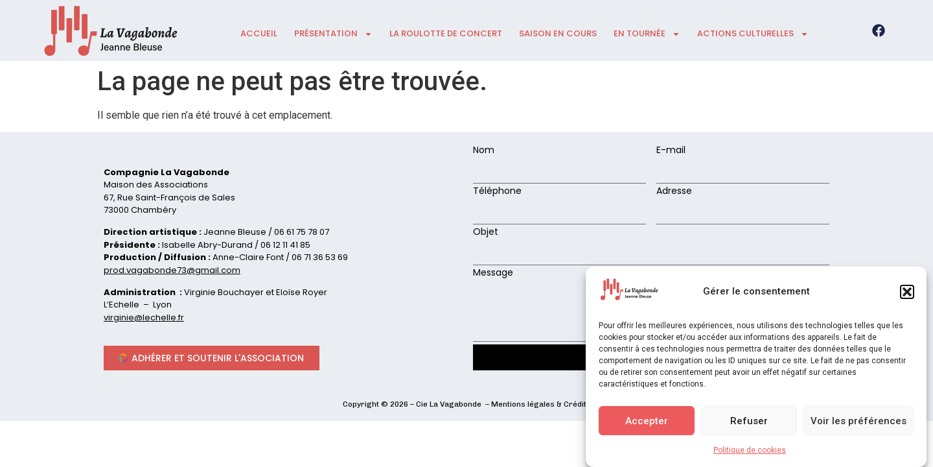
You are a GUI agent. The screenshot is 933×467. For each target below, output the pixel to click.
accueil (258, 33)
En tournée (647, 34)
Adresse (674, 191)
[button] (907, 291)
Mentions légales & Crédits (541, 404)
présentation (333, 34)
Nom (483, 150)
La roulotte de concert (445, 33)
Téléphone (497, 191)
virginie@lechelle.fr (144, 317)
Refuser (749, 421)
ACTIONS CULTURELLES (753, 34)
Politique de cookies (749, 450)
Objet (485, 232)
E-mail (670, 150)
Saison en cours (558, 33)
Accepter (646, 421)
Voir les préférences (858, 421)
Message (493, 273)
